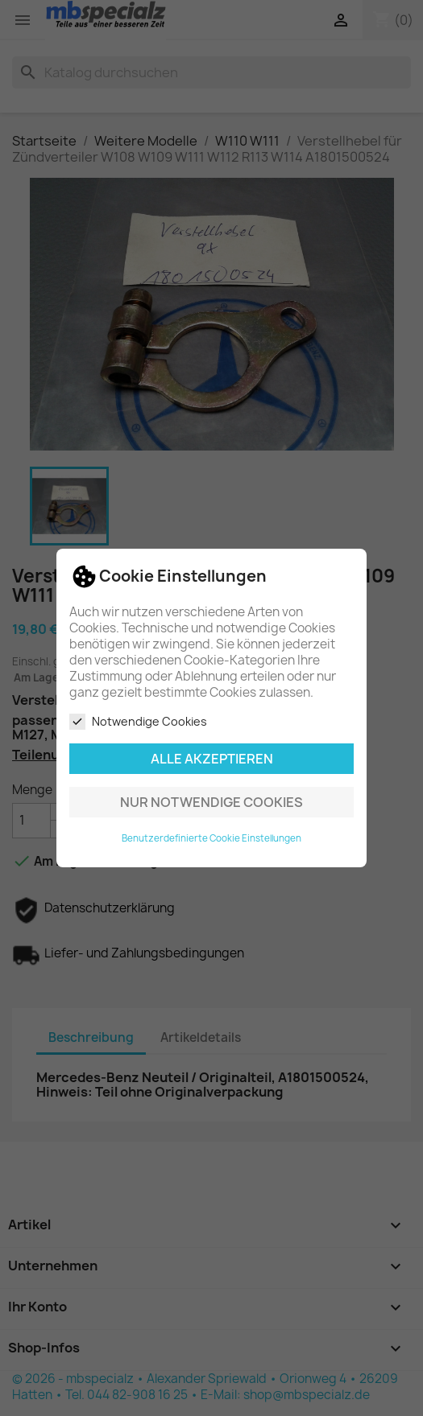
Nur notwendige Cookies (211, 802)
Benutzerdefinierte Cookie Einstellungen (211, 838)
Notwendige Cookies (138, 722)
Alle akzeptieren (212, 759)
